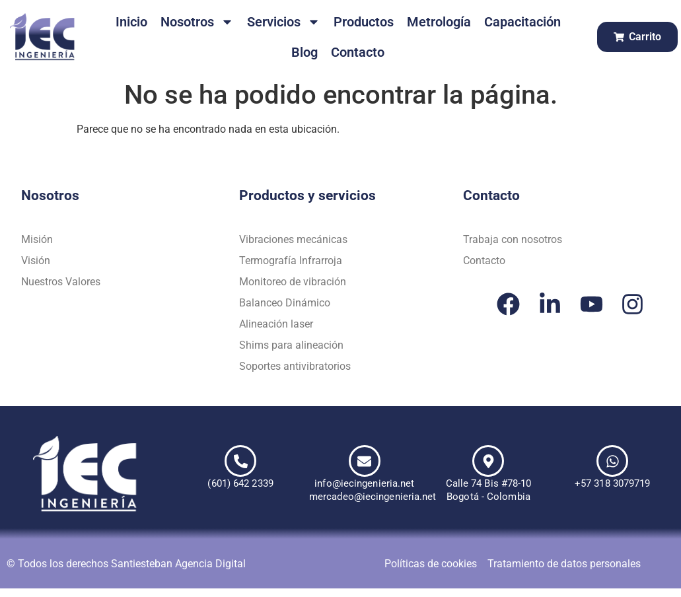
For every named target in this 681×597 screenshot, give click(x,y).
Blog (304, 52)
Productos (364, 22)
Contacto (357, 52)
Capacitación (522, 22)
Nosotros (197, 22)
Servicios (283, 22)
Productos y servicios (307, 195)
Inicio (131, 22)
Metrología (439, 22)
